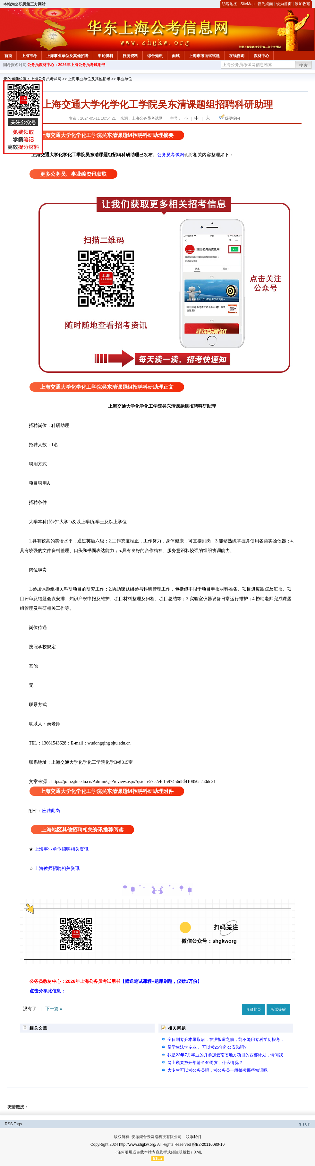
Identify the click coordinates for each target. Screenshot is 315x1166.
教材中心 (261, 56)
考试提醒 (278, 1009)
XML (198, 1152)
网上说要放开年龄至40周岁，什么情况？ (205, 1062)
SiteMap (248, 4)
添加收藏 (302, 4)
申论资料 (105, 56)
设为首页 (284, 4)
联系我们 (193, 1137)
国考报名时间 (14, 65)
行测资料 (130, 56)
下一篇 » (54, 1008)
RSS (9, 1124)
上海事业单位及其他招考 (67, 56)
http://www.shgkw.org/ (137, 1144)
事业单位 (124, 79)
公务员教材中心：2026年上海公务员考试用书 (66, 65)
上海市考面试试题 (204, 56)
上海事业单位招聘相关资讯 (62, 849)
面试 (176, 56)
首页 (8, 56)
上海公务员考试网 (45, 79)
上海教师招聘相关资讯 (58, 868)
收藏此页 (253, 1009)
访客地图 (229, 4)
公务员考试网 (170, 154)
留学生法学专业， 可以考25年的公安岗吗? (206, 1047)
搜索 (303, 65)
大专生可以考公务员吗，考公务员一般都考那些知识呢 (217, 1070)
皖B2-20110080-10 (208, 1144)
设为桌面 (265, 4)
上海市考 (29, 56)
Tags (18, 1124)
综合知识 (155, 56)
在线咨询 (236, 56)
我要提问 (232, 118)
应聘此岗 (51, 810)
